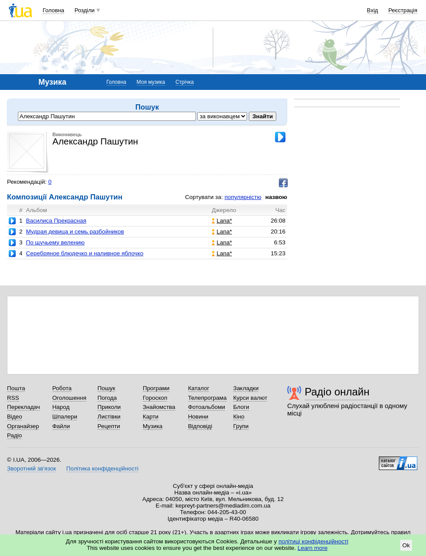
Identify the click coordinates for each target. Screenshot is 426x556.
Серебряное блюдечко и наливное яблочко (84, 253)
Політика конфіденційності (102, 468)
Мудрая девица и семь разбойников (75, 231)
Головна (53, 10)
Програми (156, 388)
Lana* (222, 220)
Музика (152, 426)
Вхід (372, 10)
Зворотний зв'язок (31, 468)
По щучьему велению (55, 242)
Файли (61, 426)
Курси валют (250, 398)
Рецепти (108, 426)
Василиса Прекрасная (56, 220)
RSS (13, 398)
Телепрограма (207, 398)
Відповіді (200, 426)
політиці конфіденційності (313, 541)
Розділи (85, 10)
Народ (61, 407)
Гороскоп (155, 398)
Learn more (313, 548)
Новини (198, 416)
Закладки (245, 388)
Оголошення (69, 398)
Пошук (106, 388)
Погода (107, 398)
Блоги (241, 407)
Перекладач (23, 407)
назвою (276, 197)
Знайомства (159, 407)
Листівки (108, 416)
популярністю (242, 197)
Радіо (14, 435)
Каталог (199, 388)
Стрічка (184, 82)
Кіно (238, 416)
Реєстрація (402, 10)
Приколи (108, 407)
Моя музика (151, 82)
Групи (240, 426)
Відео (14, 416)
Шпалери (64, 416)
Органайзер (23, 426)
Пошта (16, 388)
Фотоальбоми (206, 407)
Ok (406, 545)
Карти (150, 416)
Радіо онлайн (337, 392)
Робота (62, 388)
